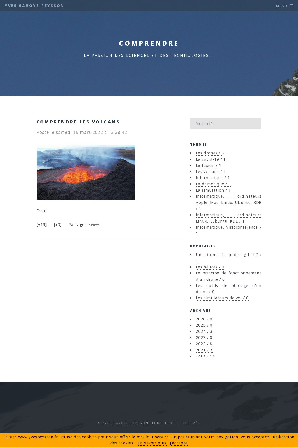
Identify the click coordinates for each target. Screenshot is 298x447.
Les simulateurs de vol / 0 (222, 297)
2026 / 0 (204, 319)
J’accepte (179, 442)
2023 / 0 (204, 337)
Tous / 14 (205, 356)
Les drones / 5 (210, 152)
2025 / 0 (204, 325)
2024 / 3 (204, 331)
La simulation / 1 (213, 190)
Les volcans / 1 (211, 171)
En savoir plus (152, 442)
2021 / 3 (204, 349)
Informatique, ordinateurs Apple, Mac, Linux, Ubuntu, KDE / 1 (228, 202)
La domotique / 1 (213, 183)
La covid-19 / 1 (211, 159)
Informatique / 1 (213, 177)
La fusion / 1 (208, 165)
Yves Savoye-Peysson (34, 5)
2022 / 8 (204, 343)
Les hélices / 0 (210, 266)
